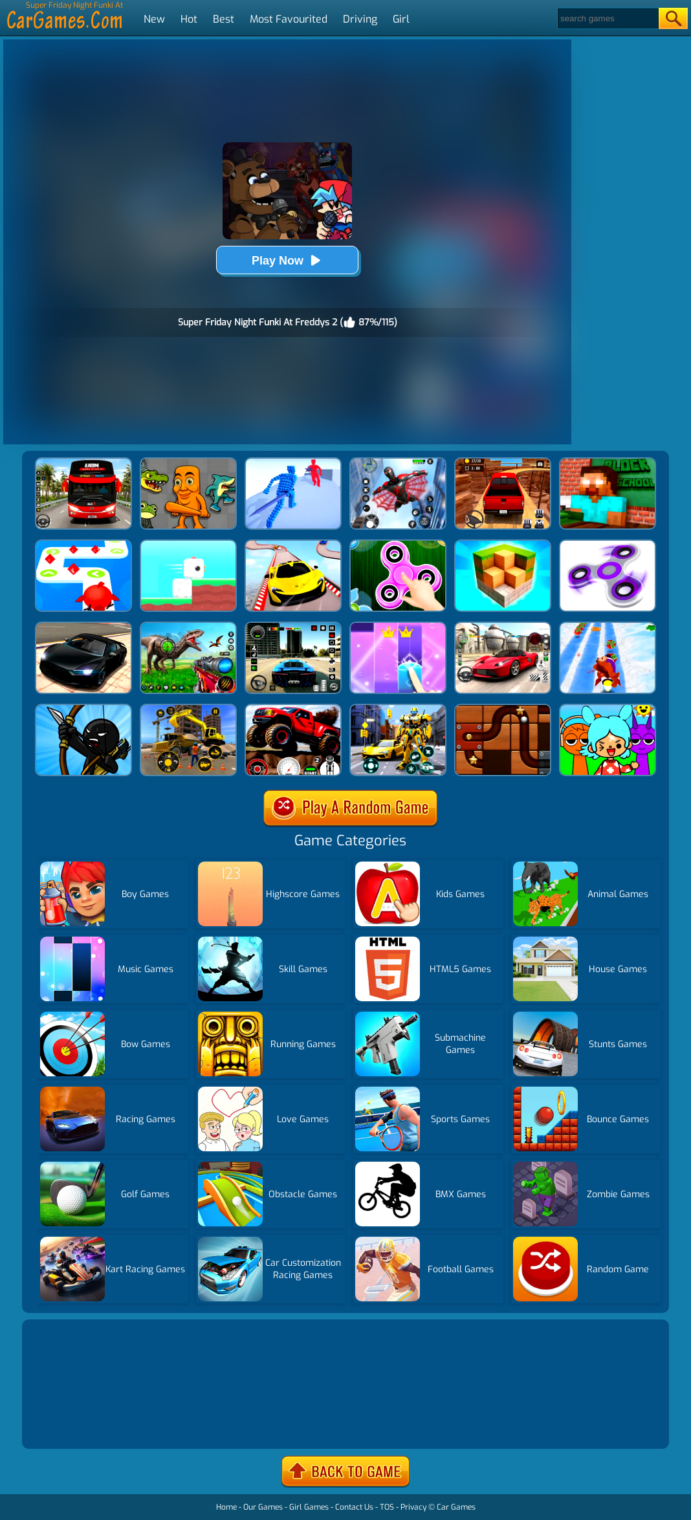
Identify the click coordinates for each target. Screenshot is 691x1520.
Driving (360, 19)
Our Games (263, 1507)
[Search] (607, 18)
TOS (387, 1507)
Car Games (456, 1507)
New (154, 19)
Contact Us (354, 1507)
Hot (189, 19)
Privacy (413, 1507)
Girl (401, 19)
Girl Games (309, 1507)
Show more (68, 1423)
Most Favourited (288, 19)
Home (226, 1507)
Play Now (287, 260)
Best (223, 19)
